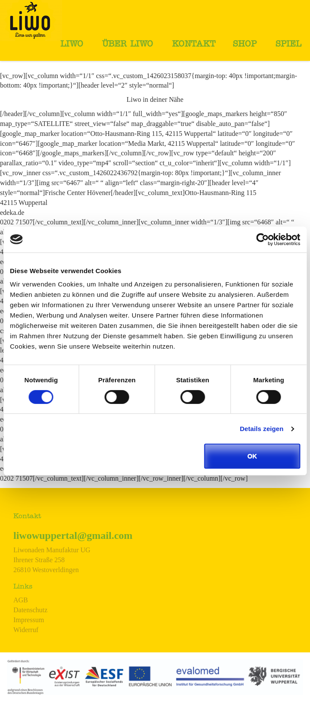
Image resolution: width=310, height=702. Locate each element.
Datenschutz (30, 610)
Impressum (28, 619)
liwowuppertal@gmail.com (72, 535)
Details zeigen (261, 428)
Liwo (71, 45)
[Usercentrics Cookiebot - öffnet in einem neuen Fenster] (262, 239)
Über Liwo (127, 45)
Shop (245, 45)
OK (252, 456)
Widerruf (25, 629)
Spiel (288, 45)
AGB (20, 600)
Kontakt (194, 45)
